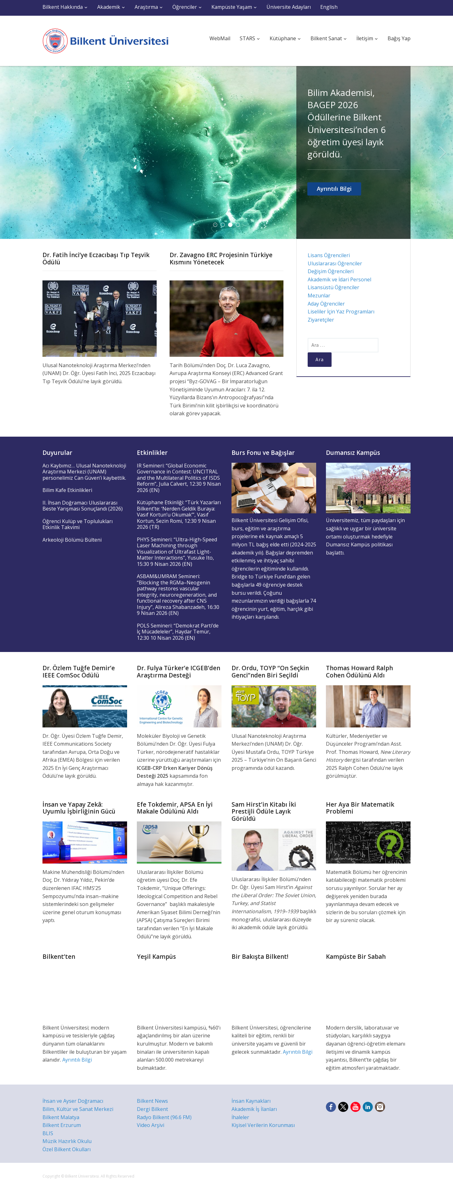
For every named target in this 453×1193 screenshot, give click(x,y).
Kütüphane (283, 38)
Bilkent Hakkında (62, 6)
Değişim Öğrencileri (331, 271)
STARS (247, 38)
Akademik (108, 6)
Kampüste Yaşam (231, 6)
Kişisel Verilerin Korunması (263, 1125)
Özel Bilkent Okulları (66, 1149)
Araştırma (146, 6)
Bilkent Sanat (326, 38)
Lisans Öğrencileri (329, 255)
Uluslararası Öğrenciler (335, 263)
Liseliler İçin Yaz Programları (341, 311)
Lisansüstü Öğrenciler (333, 287)
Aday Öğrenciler (326, 303)
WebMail (220, 38)
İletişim (364, 38)
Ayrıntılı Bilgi (334, 188)
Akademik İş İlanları (254, 1109)
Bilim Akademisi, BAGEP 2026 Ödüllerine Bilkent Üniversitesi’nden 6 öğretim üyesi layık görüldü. (346, 123)
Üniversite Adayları (288, 6)
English (329, 6)
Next (442, 152)
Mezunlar (319, 295)
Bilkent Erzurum (61, 1125)
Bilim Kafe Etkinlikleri (67, 490)
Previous (10, 152)
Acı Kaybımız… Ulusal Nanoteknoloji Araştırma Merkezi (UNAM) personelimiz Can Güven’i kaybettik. (84, 471)
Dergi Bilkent (152, 1109)
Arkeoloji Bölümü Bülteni (72, 539)
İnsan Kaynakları (251, 1100)
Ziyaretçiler (321, 319)
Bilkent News (152, 1100)
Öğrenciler (184, 6)
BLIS (47, 1133)
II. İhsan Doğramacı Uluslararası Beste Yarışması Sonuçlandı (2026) (82, 505)
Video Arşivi (150, 1125)
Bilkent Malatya (60, 1117)
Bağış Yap (399, 38)
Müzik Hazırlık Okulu (67, 1141)
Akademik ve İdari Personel (339, 279)
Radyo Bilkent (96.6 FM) (164, 1117)
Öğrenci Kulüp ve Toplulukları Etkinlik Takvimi (77, 524)
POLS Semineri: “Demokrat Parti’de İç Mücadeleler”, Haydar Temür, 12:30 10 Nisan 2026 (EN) (178, 631)
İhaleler (240, 1117)
